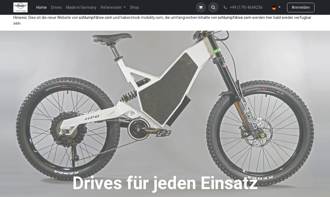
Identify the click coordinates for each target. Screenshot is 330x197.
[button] (213, 7)
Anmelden (301, 7)
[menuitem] (41, 7)
